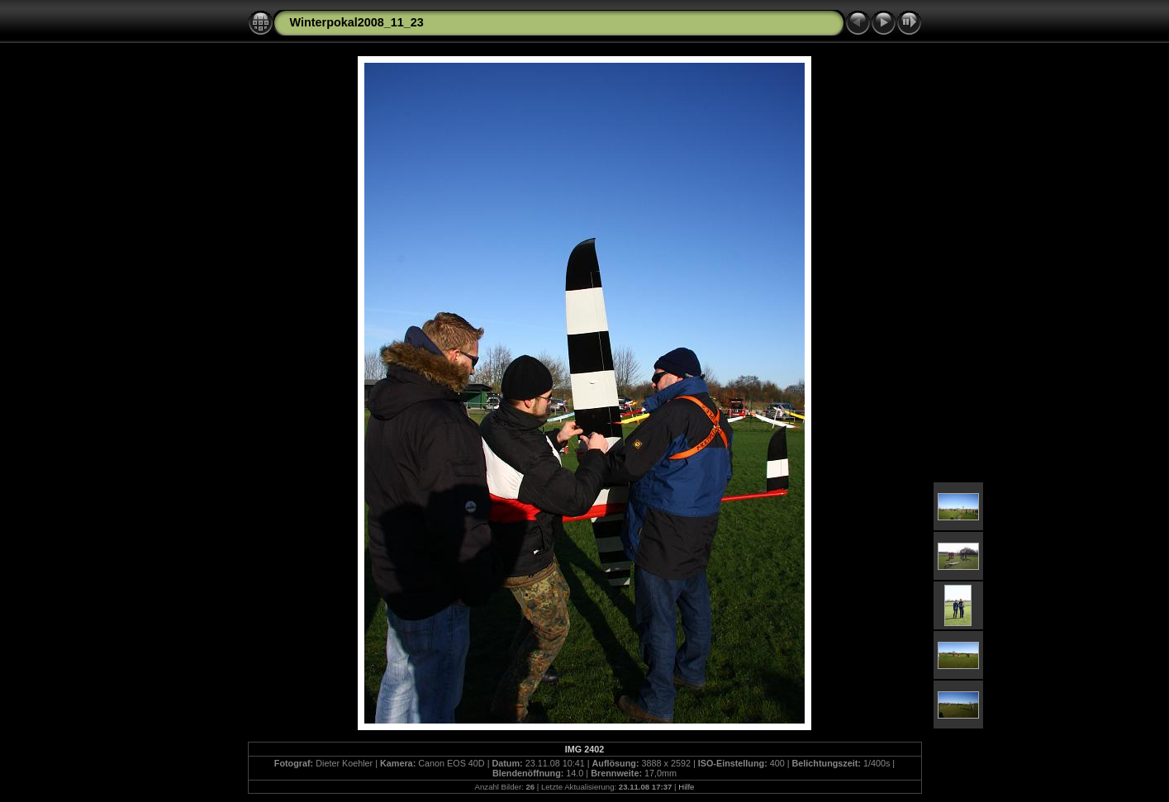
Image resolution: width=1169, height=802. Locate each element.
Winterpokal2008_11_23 (357, 22)
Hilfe (686, 786)
